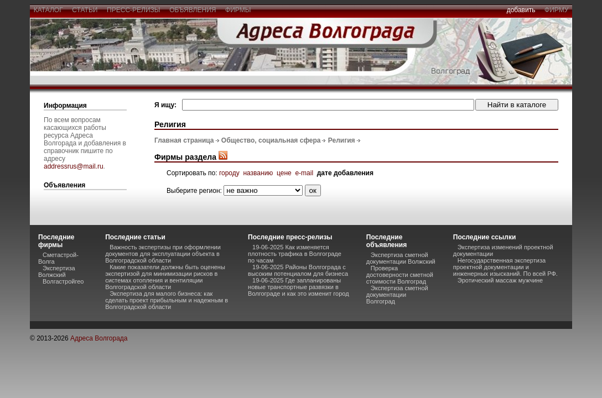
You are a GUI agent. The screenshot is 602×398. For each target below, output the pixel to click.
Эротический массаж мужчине (500, 280)
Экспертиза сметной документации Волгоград (397, 295)
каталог (48, 10)
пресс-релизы (133, 10)
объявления (192, 10)
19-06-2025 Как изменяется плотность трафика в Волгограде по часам (294, 254)
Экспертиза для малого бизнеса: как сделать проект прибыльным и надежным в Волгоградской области (166, 300)
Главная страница (184, 140)
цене (284, 173)
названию (258, 173)
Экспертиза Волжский (56, 271)
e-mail (304, 173)
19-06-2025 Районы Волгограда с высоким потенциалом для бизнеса (298, 270)
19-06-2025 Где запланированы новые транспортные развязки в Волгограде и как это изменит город (298, 287)
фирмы (238, 10)
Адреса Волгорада (99, 338)
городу (229, 173)
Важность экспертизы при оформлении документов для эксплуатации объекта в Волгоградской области (163, 254)
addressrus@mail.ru (73, 166)
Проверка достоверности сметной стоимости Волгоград (399, 275)
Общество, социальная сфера (271, 140)
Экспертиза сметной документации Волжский (400, 258)
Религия (341, 140)
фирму (556, 10)
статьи (85, 10)
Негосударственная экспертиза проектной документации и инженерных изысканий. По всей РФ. (505, 267)
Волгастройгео (63, 281)
